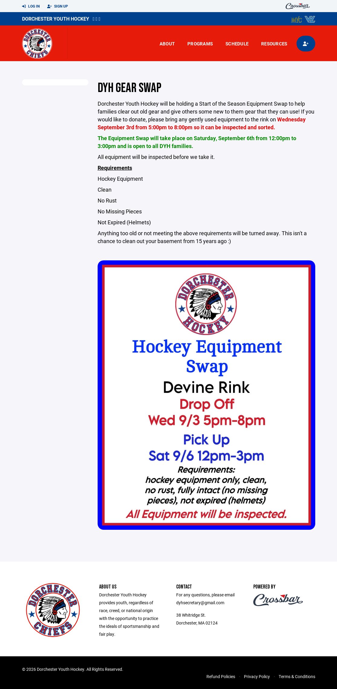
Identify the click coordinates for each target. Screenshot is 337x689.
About (167, 44)
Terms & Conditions (297, 676)
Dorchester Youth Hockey (55, 18)
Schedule (236, 44)
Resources (274, 44)
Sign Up (57, 6)
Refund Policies (220, 676)
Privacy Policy (257, 676)
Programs (200, 44)
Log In (31, 6)
